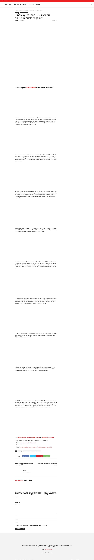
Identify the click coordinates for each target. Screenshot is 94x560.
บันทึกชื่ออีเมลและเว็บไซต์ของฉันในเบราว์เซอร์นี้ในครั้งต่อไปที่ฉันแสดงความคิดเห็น (31, 525)
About (9, 0)
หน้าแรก (16, 10)
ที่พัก (15, 4)
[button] (91, 4)
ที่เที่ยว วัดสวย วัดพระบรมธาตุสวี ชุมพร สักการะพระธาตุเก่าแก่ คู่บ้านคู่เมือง (35, 493)
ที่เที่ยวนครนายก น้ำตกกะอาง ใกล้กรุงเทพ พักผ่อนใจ (47, 464)
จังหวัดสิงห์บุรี (21, 10)
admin (17, 20)
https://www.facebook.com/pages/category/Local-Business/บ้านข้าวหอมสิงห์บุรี (36, 447)
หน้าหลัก (6, 4)
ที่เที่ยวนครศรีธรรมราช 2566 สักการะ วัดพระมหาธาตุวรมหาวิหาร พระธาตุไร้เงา (50, 493)
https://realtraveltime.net (27, 472)
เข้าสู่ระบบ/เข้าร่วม (4, 0)
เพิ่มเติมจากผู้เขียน (28, 480)
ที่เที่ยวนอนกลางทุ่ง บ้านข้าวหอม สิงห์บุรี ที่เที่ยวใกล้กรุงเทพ (31, 451)
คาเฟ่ (10, 4)
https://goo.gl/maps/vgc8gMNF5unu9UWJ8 (27, 442)
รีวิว (18, 4)
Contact (12, 0)
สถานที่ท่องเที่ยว (23, 4)
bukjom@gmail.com (48, 549)
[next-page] (17, 497)
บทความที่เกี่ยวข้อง (19, 480)
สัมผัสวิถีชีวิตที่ (31, 88)
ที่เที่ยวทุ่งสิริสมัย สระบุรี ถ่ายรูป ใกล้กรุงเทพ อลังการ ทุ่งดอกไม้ (24, 464)
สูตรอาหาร (31, 4)
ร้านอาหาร (38, 4)
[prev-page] (15, 497)
